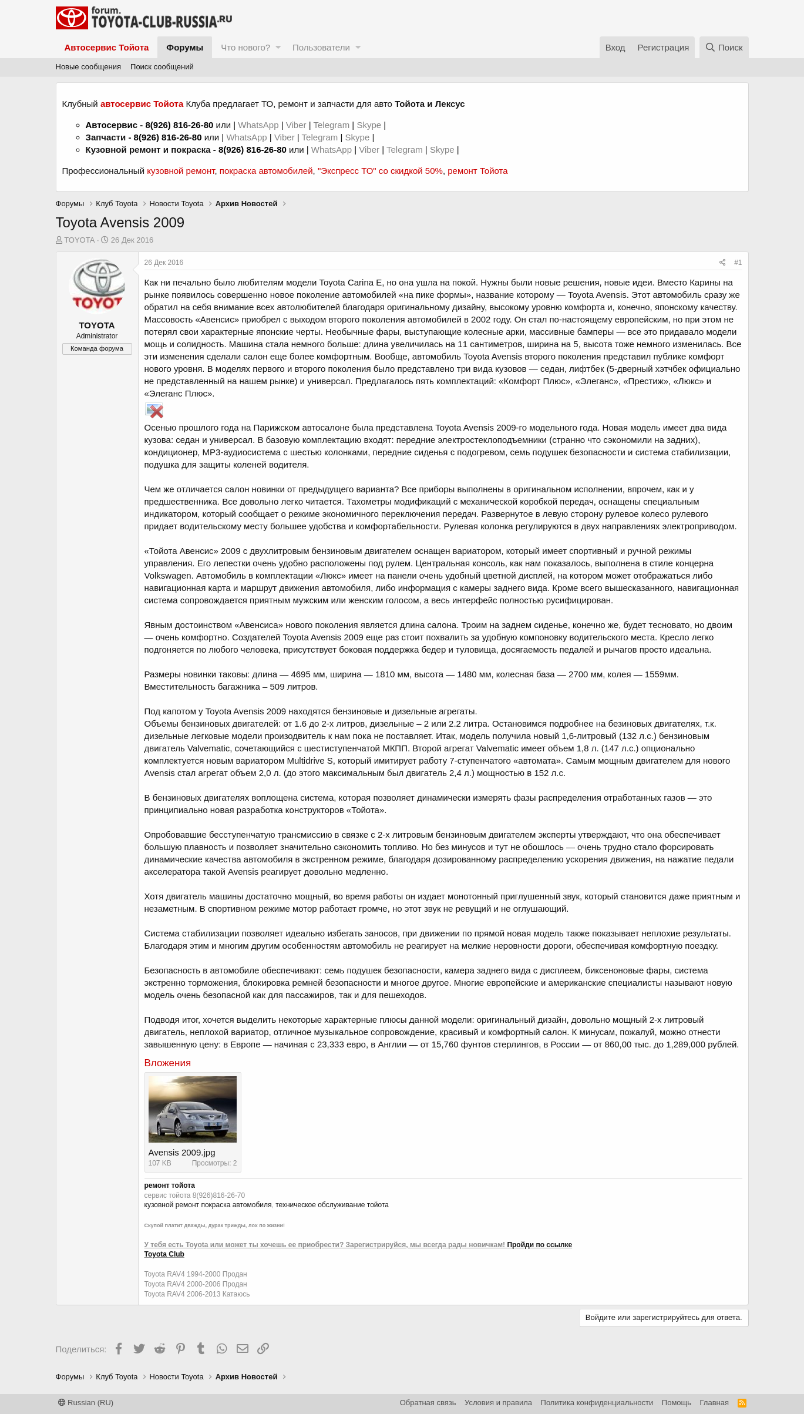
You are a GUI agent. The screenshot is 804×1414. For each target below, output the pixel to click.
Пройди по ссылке (539, 1245)
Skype (370, 125)
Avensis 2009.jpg (182, 1152)
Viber (296, 125)
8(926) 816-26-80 (179, 125)
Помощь (676, 1402)
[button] (278, 47)
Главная (714, 1402)
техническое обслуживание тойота (332, 1205)
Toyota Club (164, 1254)
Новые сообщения (89, 66)
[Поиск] (724, 47)
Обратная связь (428, 1402)
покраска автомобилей (266, 171)
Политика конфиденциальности (597, 1402)
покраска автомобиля (236, 1205)
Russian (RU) (86, 1402)
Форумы (184, 47)
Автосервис (112, 125)
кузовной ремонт (180, 171)
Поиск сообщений (162, 66)
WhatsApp (259, 125)
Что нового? (245, 47)
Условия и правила (498, 1402)
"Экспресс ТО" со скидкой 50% (380, 171)
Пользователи (321, 47)
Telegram (332, 125)
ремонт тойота (169, 1185)
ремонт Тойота (477, 171)
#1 (738, 262)
